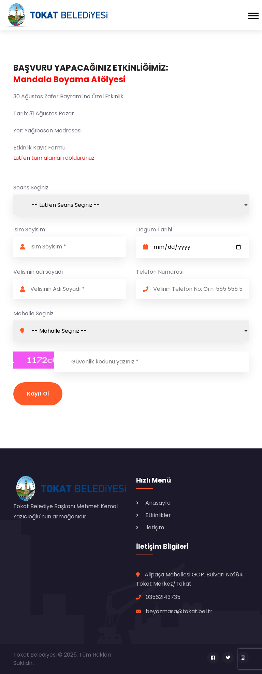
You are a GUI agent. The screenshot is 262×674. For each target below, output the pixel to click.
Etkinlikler (158, 515)
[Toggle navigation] (255, 15)
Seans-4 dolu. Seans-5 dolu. (131, 205)
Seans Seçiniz (30, 187)
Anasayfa (158, 503)
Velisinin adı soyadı (38, 272)
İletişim (154, 527)
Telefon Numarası (160, 272)
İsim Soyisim (29, 229)
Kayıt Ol (38, 394)
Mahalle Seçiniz (33, 313)
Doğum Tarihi (154, 229)
